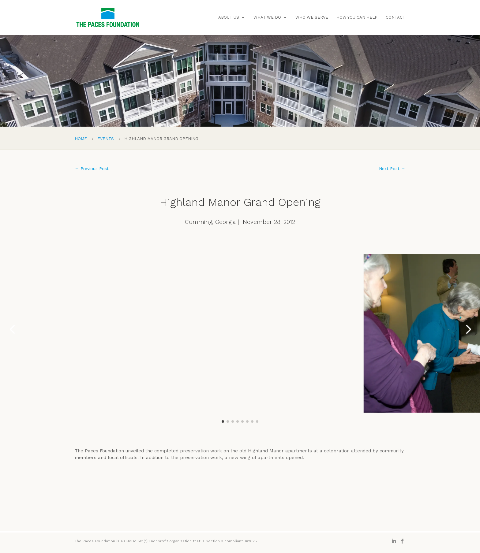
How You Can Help (356, 17)
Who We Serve (311, 17)
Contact (395, 17)
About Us (228, 17)
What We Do (267, 17)
